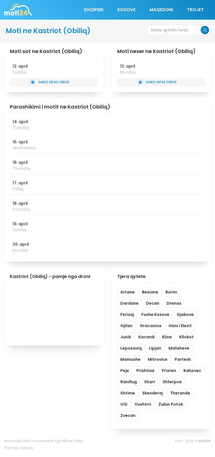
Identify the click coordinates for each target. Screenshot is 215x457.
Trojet (195, 10)
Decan (152, 303)
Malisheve (179, 348)
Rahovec (192, 370)
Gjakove (185, 314)
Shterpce (172, 382)
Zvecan (127, 415)
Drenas (174, 303)
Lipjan (155, 348)
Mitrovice (157, 359)
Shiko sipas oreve (50, 82)
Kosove (126, 10)
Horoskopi (12, 440)
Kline (167, 337)
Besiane (150, 292)
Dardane (129, 303)
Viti (123, 404)
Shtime (127, 393)
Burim (171, 292)
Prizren (169, 370)
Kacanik (146, 337)
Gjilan (126, 326)
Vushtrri (143, 404)
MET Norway (23, 447)
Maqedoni (161, 10)
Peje (124, 370)
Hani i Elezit (180, 326)
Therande (180, 393)
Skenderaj (152, 393)
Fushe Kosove (155, 314)
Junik (125, 337)
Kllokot (186, 337)
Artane (127, 292)
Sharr (149, 382)
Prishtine (145, 370)
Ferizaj (127, 314)
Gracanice (151, 326)
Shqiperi (93, 10)
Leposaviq (131, 348)
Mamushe (130, 359)
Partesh (183, 359)
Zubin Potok (170, 404)
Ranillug (128, 382)
